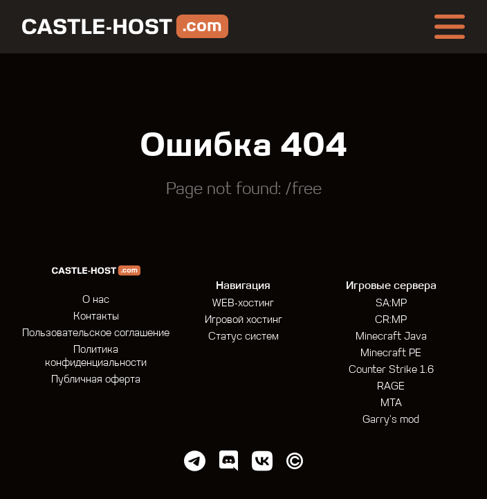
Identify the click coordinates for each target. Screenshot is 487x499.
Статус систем (243, 337)
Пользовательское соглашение (95, 334)
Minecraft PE (390, 354)
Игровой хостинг (243, 320)
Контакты (96, 317)
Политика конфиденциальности (96, 357)
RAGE (391, 387)
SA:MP (391, 304)
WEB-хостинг (243, 304)
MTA (391, 404)
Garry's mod (390, 420)
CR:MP (391, 320)
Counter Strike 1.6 (391, 370)
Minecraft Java (391, 337)
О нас (95, 300)
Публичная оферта (95, 380)
